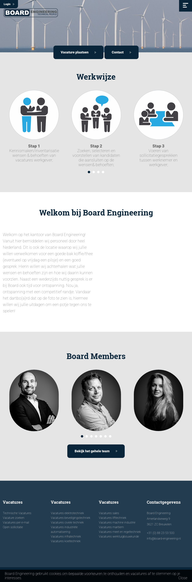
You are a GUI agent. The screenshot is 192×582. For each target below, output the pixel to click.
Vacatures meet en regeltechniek (120, 532)
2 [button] (93, 172)
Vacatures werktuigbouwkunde (119, 536)
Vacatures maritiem (111, 527)
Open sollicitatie (13, 527)
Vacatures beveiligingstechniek (70, 518)
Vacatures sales (109, 513)
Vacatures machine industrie (117, 522)
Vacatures (12, 502)
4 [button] (103, 172)
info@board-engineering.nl (164, 538)
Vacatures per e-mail (16, 522)
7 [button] (110, 436)
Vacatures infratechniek (66, 536)
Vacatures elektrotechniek (67, 513)
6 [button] (105, 436)
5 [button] (100, 436)
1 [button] (89, 172)
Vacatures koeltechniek (66, 541)
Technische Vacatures (17, 513)
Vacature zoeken (13, 518)
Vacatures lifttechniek (112, 518)
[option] (34, 126)
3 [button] (98, 172)
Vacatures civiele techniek (67, 522)
